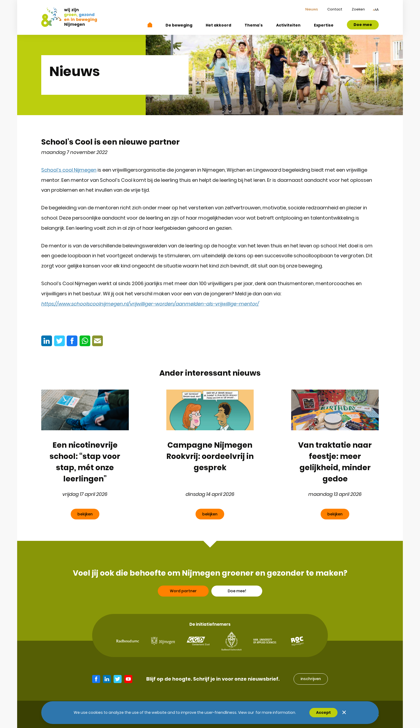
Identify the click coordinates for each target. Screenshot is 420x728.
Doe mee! (237, 609)
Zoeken (358, 9)
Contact (334, 9)
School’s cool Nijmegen (68, 170)
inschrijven (311, 678)
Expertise (323, 25)
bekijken (85, 514)
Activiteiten (288, 25)
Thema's (254, 25)
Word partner (183, 609)
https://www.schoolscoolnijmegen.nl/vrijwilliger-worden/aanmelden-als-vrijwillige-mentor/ (150, 303)
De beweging (179, 25)
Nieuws (311, 9)
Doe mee (363, 24)
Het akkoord (218, 25)
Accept (323, 712)
